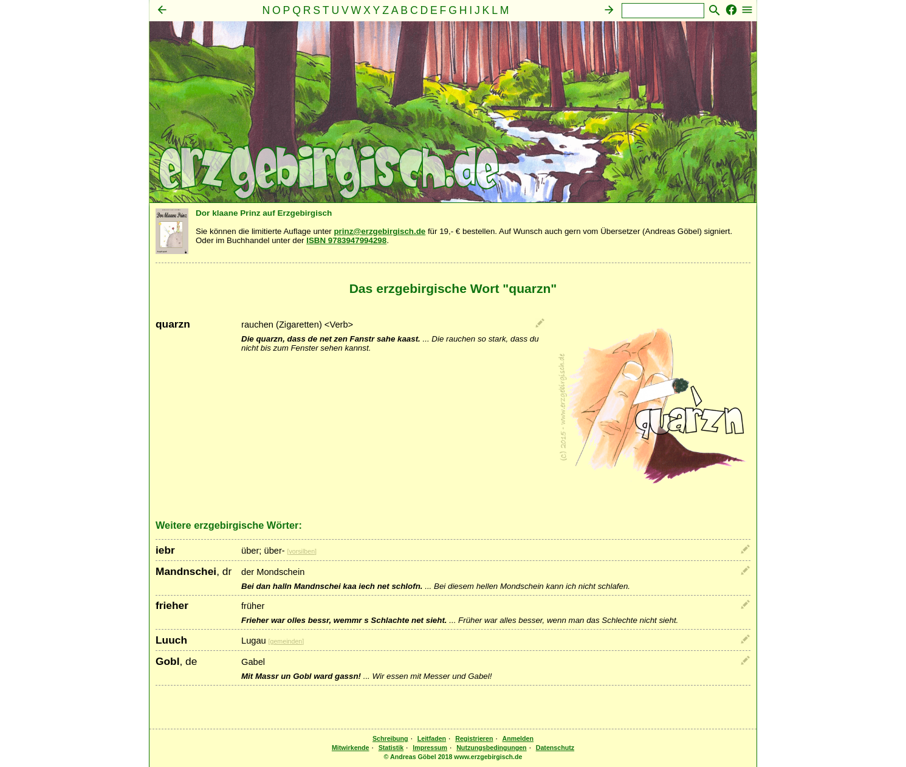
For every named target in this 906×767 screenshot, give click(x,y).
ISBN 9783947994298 (346, 240)
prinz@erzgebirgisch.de (379, 231)
